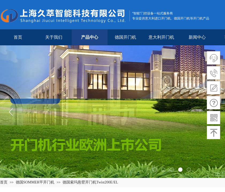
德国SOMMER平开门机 (35, 182)
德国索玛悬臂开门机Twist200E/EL (90, 182)
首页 (18, 37)
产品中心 (89, 37)
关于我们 (53, 37)
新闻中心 (197, 37)
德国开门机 (125, 37)
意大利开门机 (161, 37)
